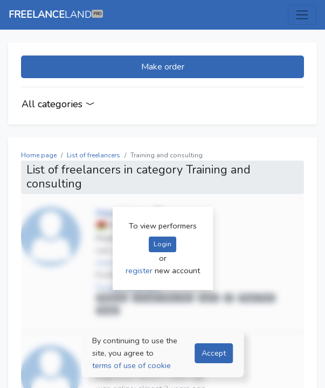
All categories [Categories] (58, 104)
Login (162, 243)
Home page (39, 155)
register (140, 270)
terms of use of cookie (131, 365)
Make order (162, 67)
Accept (214, 353)
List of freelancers (93, 155)
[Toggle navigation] (302, 15)
